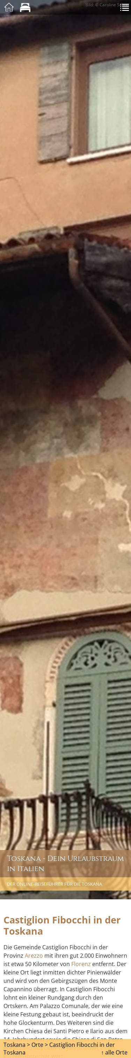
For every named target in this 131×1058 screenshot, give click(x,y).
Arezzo (34, 955)
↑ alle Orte (114, 1052)
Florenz (81, 964)
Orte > (39, 1045)
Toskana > (16, 1045)
